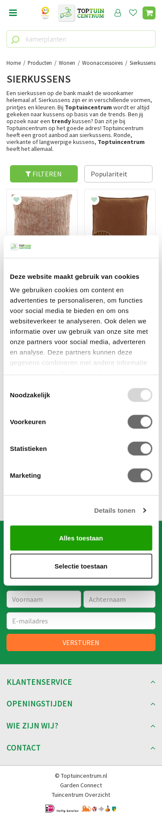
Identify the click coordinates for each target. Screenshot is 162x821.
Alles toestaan (81, 537)
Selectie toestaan (81, 566)
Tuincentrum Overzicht (81, 795)
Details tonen (114, 510)
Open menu (12, 12)
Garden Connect (81, 785)
